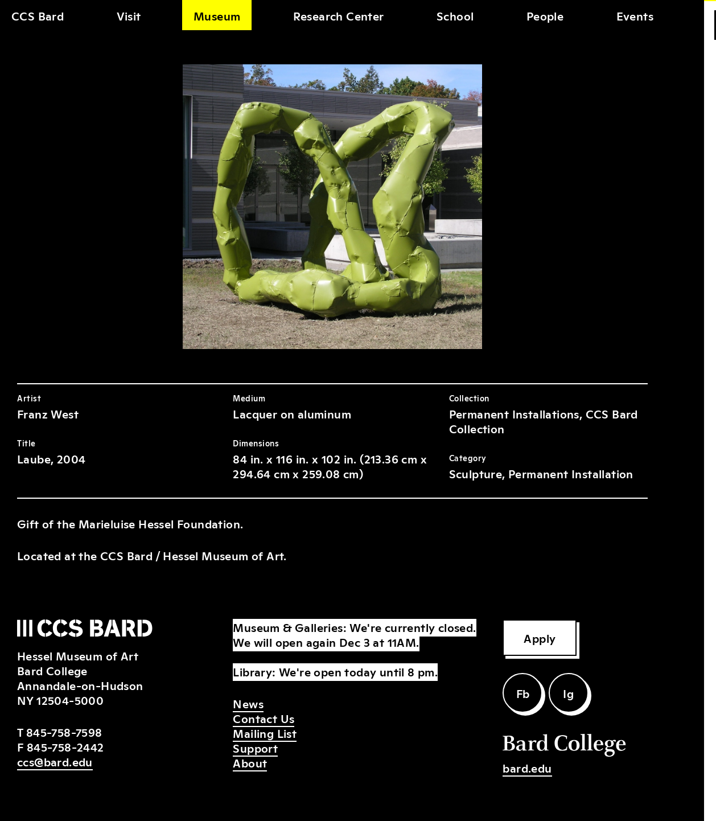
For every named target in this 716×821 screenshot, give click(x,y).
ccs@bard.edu (55, 761)
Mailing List (265, 733)
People (544, 15)
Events (634, 15)
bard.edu (527, 767)
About (250, 762)
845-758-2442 (65, 746)
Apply (539, 638)
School (455, 15)
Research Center (338, 15)
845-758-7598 (64, 732)
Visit (129, 15)
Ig (568, 693)
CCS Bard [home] (37, 15)
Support (255, 748)
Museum (217, 15)
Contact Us (263, 718)
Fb (523, 693)
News (248, 703)
